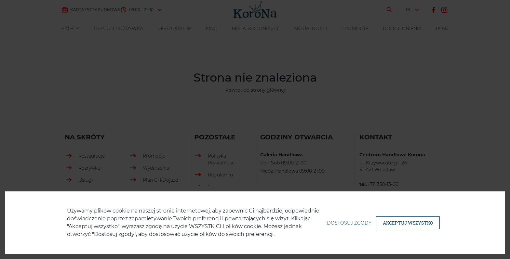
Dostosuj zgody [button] (349, 223)
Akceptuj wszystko (408, 223)
